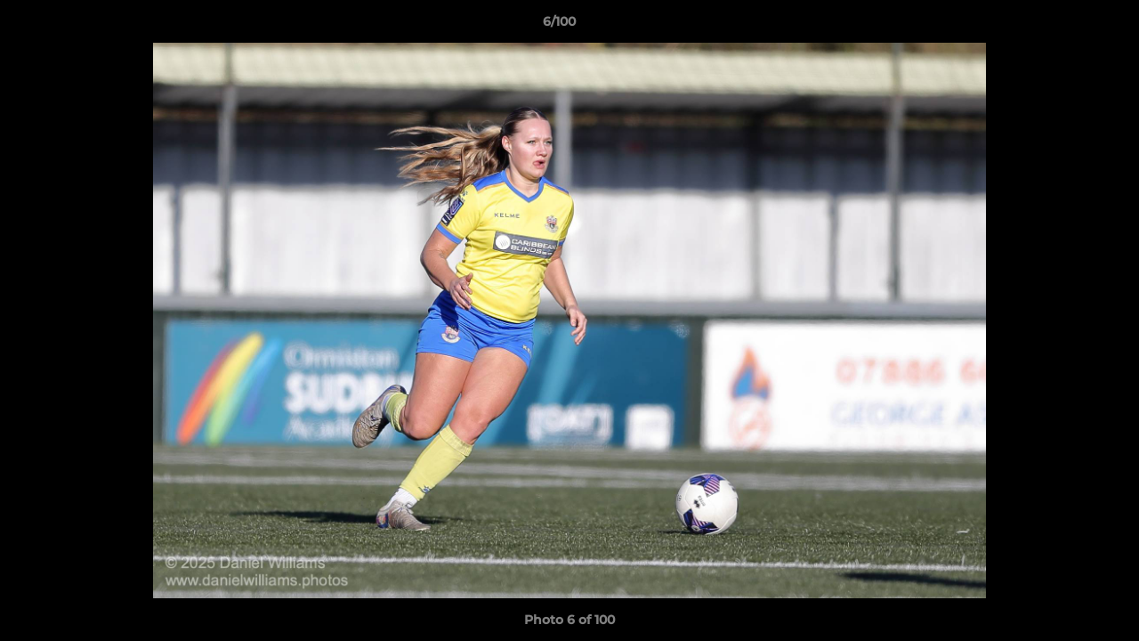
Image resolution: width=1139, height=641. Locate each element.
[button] (1064, 26)
